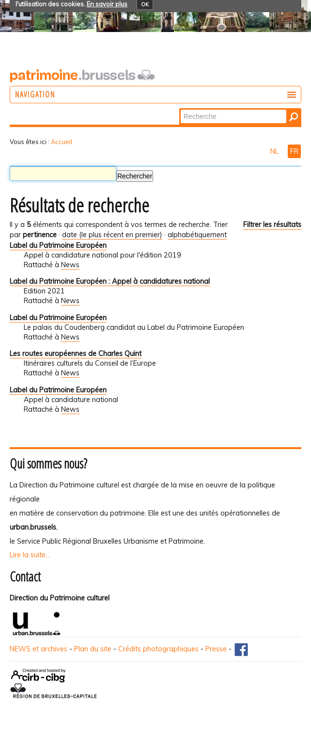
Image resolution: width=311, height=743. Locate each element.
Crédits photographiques (158, 649)
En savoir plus (107, 4)
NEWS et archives (38, 649)
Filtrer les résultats (272, 224)
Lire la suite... (30, 554)
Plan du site (92, 649)
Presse (216, 649)
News (70, 264)
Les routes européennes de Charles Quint (75, 353)
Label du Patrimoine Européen (58, 245)
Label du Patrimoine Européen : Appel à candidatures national (110, 281)
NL (275, 151)
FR (294, 151)
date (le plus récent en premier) (112, 234)
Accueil (61, 141)
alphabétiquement (197, 234)
